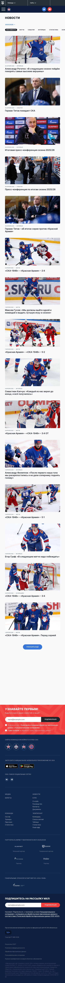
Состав (7, 811)
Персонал (8, 816)
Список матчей (38, 813)
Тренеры (8, 813)
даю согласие (14, 725)
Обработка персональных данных (15, 946)
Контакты (36, 801)
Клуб (35, 792)
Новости (36, 788)
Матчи (21, 24)
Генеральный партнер (46, 845)
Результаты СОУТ (10, 938)
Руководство (37, 798)
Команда (9, 807)
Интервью (42, 24)
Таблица (36, 816)
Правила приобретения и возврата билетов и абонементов (23, 953)
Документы (37, 803)
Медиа (8, 788)
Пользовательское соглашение (15, 949)
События (31, 24)
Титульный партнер (19, 845)
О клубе (35, 795)
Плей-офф (36, 822)
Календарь (37, 811)
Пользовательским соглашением (27, 722)
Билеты (8, 792)
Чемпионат (38, 807)
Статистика (53, 24)
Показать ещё (32, 641)
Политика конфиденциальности (15, 942)
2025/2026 (9, 19)
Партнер (18, 857)
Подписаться (50, 713)
